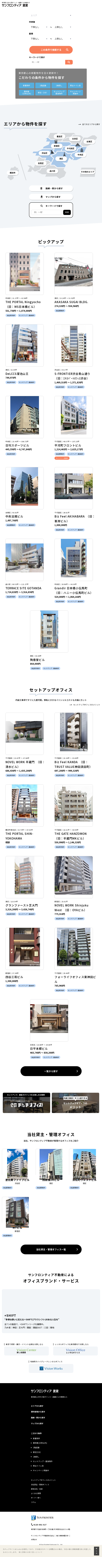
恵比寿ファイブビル (17, 1184)
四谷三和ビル (14, 977)
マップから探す (37, 1432)
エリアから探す (37, 1415)
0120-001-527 (39, 1534)
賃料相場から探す (38, 1421)
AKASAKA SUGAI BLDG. (71, 302)
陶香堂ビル (37, 660)
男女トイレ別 (75, 85)
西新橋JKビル (50, 1184)
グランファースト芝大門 (21, 905)
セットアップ (59, 92)
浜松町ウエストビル (84, 1184)
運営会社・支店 (37, 1498)
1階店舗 (43, 85)
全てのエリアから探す (91, 124)
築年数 (26, 92)
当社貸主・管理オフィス (40, 1494)
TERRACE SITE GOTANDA (23, 588)
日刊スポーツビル (17, 445)
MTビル (17, 1236)
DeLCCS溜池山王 (17, 374)
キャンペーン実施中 (41, 1480)
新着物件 (26, 85)
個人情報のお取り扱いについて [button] (30, 1552)
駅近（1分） (43, 92)
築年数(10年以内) (40, 1452)
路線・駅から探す (38, 1427)
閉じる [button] (96, 1551)
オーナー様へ (36, 1507)
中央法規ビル (14, 516)
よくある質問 (36, 1503)
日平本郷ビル (39, 1048)
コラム (33, 1511)
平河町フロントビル (68, 445)
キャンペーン (75, 92)
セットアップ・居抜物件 (43, 1470)
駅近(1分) (37, 1461)
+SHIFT (10, 1325)
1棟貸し (59, 85)
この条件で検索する (51, 49)
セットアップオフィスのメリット (86, 704)
